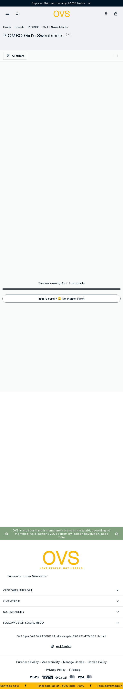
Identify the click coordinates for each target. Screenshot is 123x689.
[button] (116, 14)
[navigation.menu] (7, 14)
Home (7, 27)
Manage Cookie (73, 662)
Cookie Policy (97, 662)
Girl (45, 27)
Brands (19, 27)
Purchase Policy (27, 662)
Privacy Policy (56, 669)
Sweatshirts (59, 27)
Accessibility (51, 662)
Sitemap (74, 669)
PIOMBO (33, 27)
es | (63, 646)
